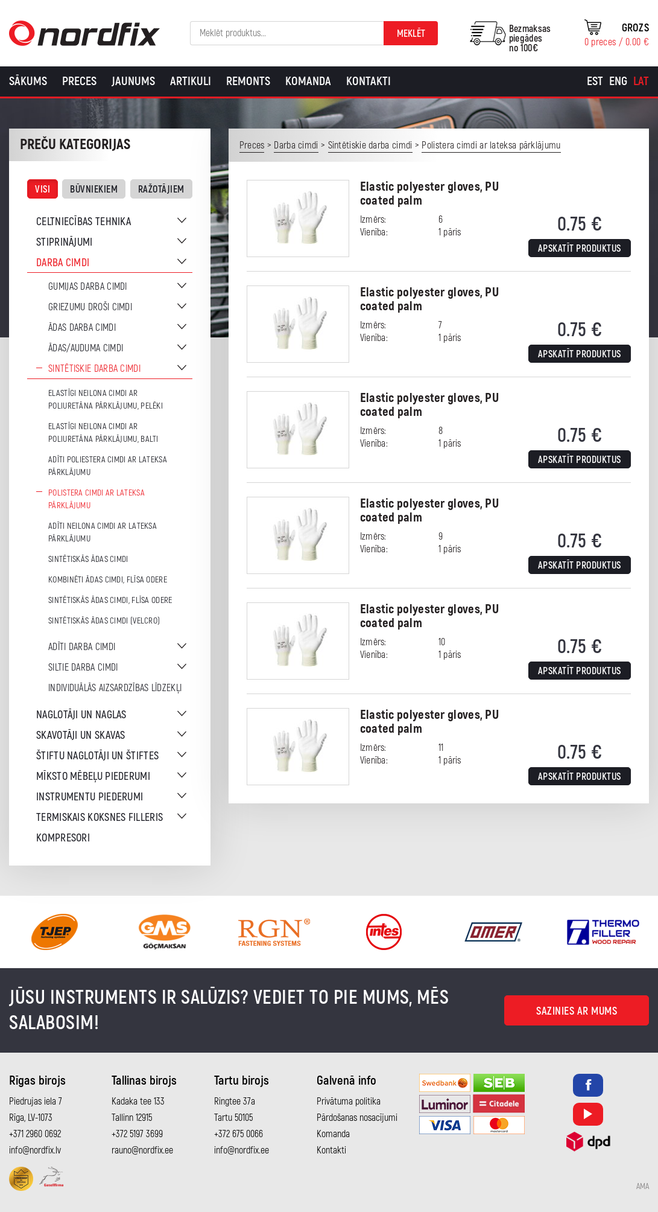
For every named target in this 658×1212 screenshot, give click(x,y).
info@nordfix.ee (241, 1150)
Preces (79, 81)
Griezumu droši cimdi (90, 307)
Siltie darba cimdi (83, 668)
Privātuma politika (349, 1102)
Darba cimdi (62, 263)
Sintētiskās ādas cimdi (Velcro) (104, 621)
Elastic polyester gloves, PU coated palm (429, 194)
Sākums (28, 81)
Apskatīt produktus (579, 249)
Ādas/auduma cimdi (85, 348)
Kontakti (368, 81)
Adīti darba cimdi (81, 647)
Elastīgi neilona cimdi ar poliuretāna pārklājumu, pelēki (105, 399)
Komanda (308, 81)
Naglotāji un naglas (81, 715)
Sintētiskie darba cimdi (94, 369)
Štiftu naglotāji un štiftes (97, 756)
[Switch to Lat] (641, 81)
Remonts (248, 81)
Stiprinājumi (64, 242)
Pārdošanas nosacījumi (357, 1118)
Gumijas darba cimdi (87, 287)
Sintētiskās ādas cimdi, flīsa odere (110, 600)
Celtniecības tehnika (83, 222)
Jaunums (133, 81)
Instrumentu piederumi (89, 797)
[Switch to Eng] (618, 81)
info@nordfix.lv (35, 1150)
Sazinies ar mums (576, 1011)
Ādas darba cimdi (82, 328)
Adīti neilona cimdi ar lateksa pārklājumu (102, 532)
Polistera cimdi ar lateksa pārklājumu (96, 499)
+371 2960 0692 (35, 1134)
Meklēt (411, 34)
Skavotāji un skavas (80, 735)
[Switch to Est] (595, 81)
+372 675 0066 (238, 1134)
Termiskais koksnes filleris (99, 817)
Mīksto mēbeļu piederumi (93, 776)
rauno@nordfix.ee (142, 1150)
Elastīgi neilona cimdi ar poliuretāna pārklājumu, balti (103, 432)
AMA (642, 1186)
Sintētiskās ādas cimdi (88, 559)
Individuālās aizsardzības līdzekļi (115, 688)
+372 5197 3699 (137, 1134)
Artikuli (190, 81)
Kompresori (63, 838)
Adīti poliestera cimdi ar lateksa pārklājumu (107, 465)
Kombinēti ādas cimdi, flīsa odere (107, 580)
